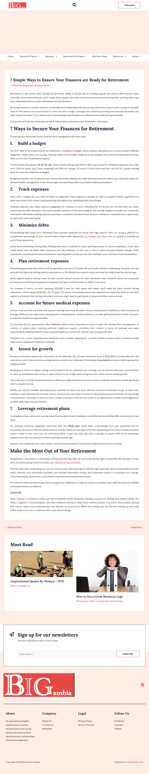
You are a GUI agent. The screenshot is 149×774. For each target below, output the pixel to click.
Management (82, 601)
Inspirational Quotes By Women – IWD (37, 581)
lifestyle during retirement (68, 462)
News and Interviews (75, 56)
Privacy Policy (85, 721)
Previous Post (13, 527)
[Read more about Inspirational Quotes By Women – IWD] (41, 563)
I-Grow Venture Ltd (134, 762)
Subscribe (128, 653)
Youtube (118, 725)
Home (14, 56)
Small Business (116, 601)
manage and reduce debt (100, 236)
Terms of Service (86, 725)
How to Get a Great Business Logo (99, 596)
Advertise (47, 729)
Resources (117, 56)
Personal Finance (32, 56)
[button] (74, 5)
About (133, 56)
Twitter (118, 729)
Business (52, 56)
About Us (47, 721)
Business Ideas (98, 56)
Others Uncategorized (22, 85)
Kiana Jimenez (17, 498)
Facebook (119, 721)
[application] (40, 56)
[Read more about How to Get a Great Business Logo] (107, 571)
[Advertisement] (74, 32)
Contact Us (47, 725)
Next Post (137, 527)
